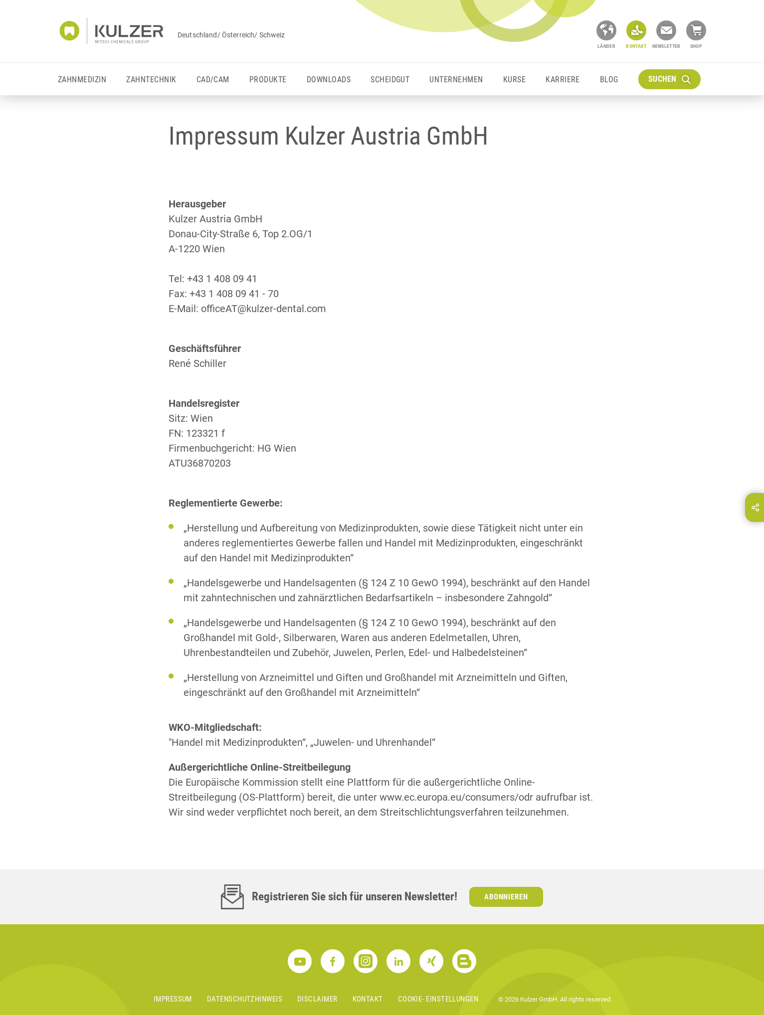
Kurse (514, 79)
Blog (609, 79)
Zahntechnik (151, 79)
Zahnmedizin (82, 79)
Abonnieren (506, 896)
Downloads (329, 79)
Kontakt (368, 999)
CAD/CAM (212, 79)
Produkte (268, 79)
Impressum (173, 999)
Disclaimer (317, 999)
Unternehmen (456, 79)
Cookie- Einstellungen (438, 999)
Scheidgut (390, 79)
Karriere (563, 79)
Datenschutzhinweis (244, 999)
